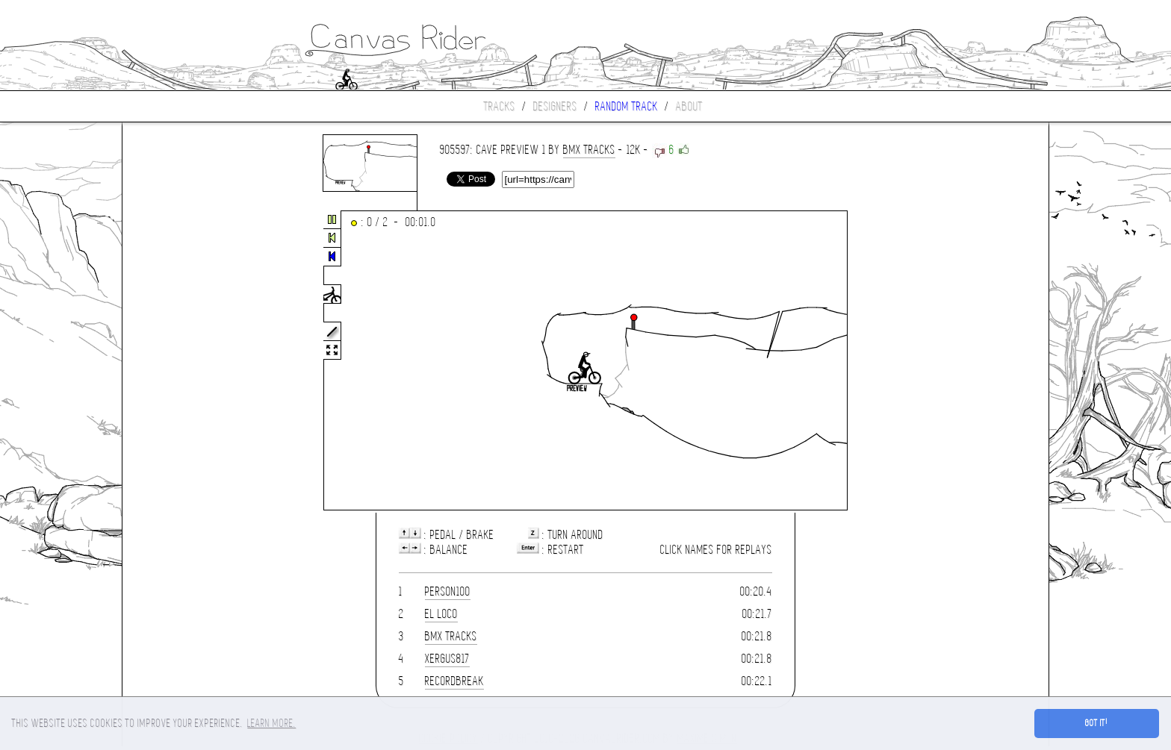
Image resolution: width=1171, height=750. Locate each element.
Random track (626, 106)
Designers (555, 106)
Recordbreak (454, 681)
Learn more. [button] (271, 723)
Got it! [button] (1096, 723)
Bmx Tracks (589, 149)
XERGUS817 (447, 658)
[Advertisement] (185, 361)
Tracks (499, 106)
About (689, 106)
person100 (447, 591)
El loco (441, 614)
